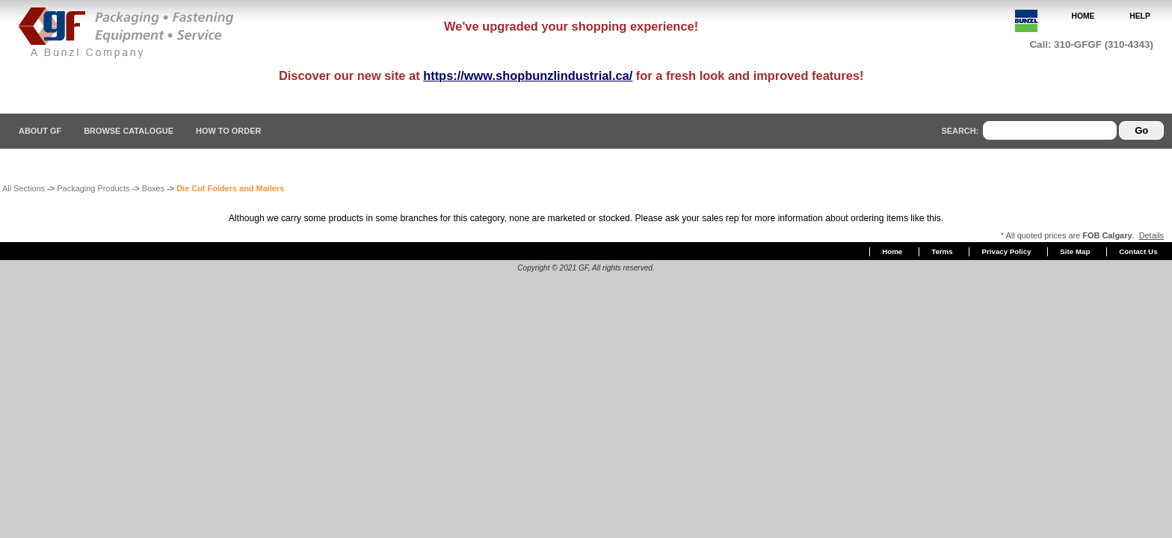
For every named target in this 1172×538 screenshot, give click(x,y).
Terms (941, 251)
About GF (40, 130)
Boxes (153, 188)
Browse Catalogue (128, 130)
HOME (1083, 16)
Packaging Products (93, 188)
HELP (1139, 16)
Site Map (1075, 251)
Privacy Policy (1006, 251)
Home (892, 251)
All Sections (23, 188)
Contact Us (1138, 251)
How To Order (228, 130)
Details (1151, 235)
